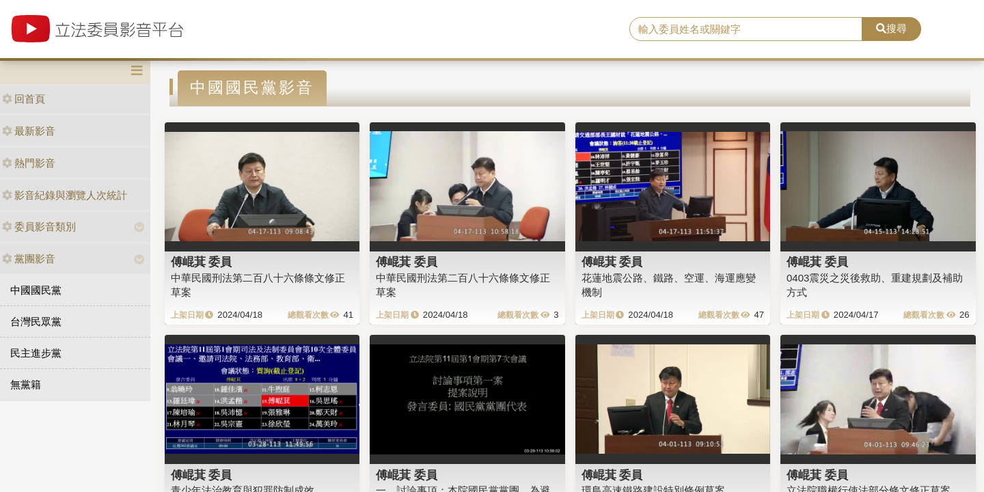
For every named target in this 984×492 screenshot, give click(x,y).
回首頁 (23, 99)
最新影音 (28, 131)
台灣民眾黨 (36, 321)
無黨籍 (25, 384)
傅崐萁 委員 (201, 262)
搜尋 (891, 28)
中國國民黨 (36, 290)
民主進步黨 (36, 353)
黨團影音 (28, 258)
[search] (745, 29)
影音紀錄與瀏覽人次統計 (64, 195)
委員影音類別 (39, 226)
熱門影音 (28, 163)
